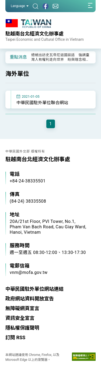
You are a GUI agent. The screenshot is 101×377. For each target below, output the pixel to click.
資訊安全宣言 (19, 318)
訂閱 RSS (15, 337)
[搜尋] (36, 6)
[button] (13, 57)
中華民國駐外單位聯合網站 (42, 102)
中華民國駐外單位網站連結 (34, 289)
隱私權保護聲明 (22, 328)
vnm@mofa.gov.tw (29, 272)
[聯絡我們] (55, 6)
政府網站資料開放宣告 (29, 298)
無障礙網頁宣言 (22, 308)
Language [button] (20, 6)
